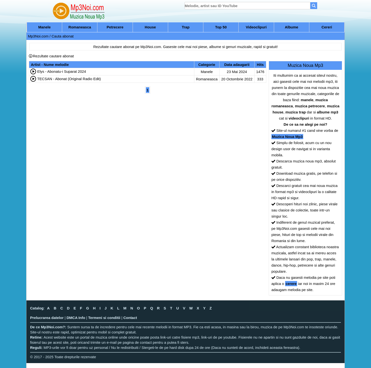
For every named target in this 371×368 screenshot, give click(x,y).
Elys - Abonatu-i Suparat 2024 (61, 71)
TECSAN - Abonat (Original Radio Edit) (69, 79)
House (150, 27)
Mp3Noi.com (38, 36)
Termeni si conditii (104, 318)
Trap (186, 27)
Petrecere (115, 27)
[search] (248, 5)
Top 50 (221, 27)
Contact (130, 318)
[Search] (313, 5)
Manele (44, 27)
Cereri (327, 27)
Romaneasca (80, 27)
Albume (291, 27)
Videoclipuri (256, 27)
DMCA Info (76, 318)
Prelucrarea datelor (47, 318)
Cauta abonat (63, 36)
